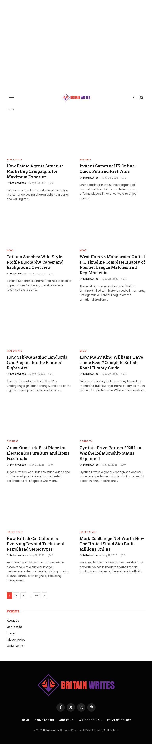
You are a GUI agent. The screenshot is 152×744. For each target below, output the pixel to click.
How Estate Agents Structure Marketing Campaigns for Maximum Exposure (35, 171)
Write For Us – (16, 646)
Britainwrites (51, 730)
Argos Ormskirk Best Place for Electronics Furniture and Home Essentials (38, 453)
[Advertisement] (76, 45)
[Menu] (11, 97)
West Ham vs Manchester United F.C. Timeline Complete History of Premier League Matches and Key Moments (112, 264)
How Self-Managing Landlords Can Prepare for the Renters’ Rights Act (37, 362)
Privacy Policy (16, 640)
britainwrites (18, 183)
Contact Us (14, 627)
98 (36, 595)
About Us (13, 621)
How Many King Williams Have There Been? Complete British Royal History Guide (111, 362)
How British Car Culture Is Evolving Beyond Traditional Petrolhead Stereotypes (35, 544)
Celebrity (86, 441)
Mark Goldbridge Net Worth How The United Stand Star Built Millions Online (112, 544)
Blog (83, 350)
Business (85, 159)
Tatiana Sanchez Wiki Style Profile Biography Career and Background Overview (35, 262)
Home (11, 633)
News (10, 250)
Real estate (14, 159)
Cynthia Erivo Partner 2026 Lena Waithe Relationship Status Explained (112, 453)
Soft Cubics (111, 730)
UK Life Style (15, 532)
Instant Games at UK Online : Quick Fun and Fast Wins (108, 168)
